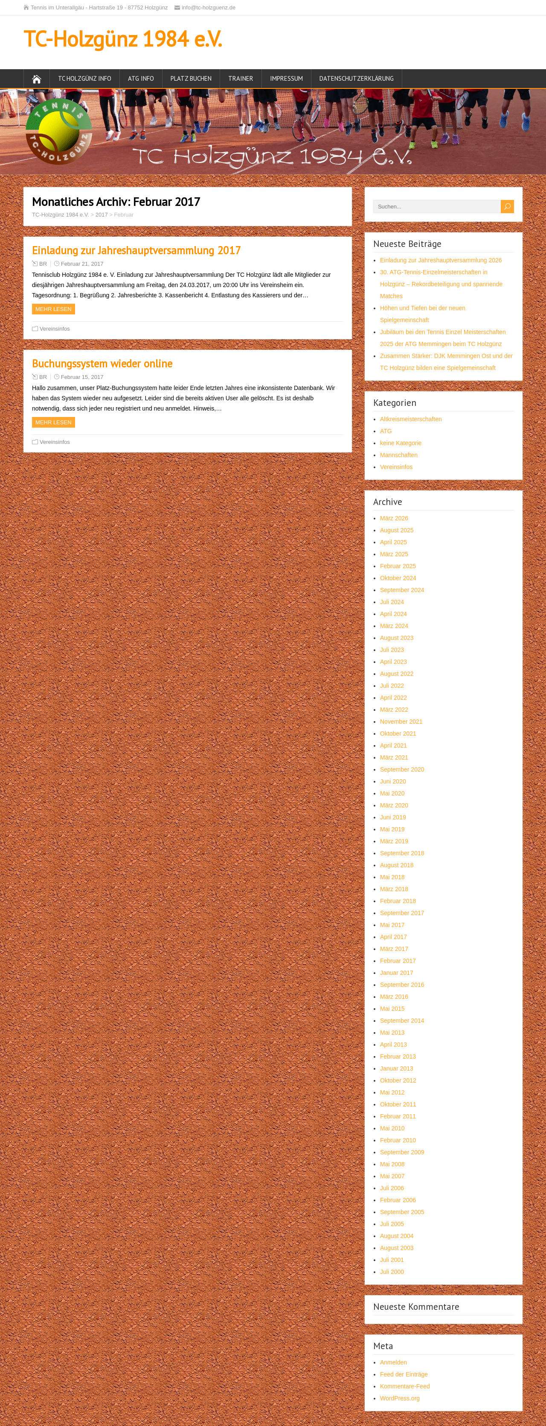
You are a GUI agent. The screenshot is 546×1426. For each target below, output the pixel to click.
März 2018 (394, 889)
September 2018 (402, 853)
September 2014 (402, 1020)
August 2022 (397, 673)
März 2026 (394, 518)
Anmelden (393, 1362)
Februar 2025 (398, 566)
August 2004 (397, 1235)
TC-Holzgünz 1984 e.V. (122, 39)
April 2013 (393, 1044)
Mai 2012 (392, 1092)
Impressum (286, 78)
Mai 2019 (392, 829)
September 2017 (402, 913)
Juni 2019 (393, 817)
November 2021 (401, 721)
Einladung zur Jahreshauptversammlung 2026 (441, 260)
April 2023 (393, 661)
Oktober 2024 (398, 578)
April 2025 (393, 542)
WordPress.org (400, 1398)
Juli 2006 (392, 1188)
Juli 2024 (392, 602)
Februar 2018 (398, 901)
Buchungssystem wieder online (102, 363)
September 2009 (402, 1152)
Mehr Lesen (53, 309)
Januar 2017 (396, 972)
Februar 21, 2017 (82, 264)
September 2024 (402, 590)
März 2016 (394, 996)
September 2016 (402, 984)
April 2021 (393, 745)
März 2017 (394, 948)
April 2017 (393, 936)
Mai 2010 (392, 1128)
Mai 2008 (392, 1164)
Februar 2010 (398, 1140)
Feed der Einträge (404, 1374)
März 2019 (394, 841)
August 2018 (397, 865)
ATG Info (141, 78)
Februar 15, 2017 (82, 377)
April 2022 (393, 697)
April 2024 (393, 613)
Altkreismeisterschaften (411, 419)
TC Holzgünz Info (84, 78)
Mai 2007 (392, 1176)
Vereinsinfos (55, 329)
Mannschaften (399, 455)
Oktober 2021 (398, 733)
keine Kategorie (400, 443)
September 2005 (402, 1212)
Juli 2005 (392, 1224)
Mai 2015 (392, 1008)
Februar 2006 (398, 1200)
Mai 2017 (392, 924)
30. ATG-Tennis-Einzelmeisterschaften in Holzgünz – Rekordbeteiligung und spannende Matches (441, 284)
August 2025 (397, 530)
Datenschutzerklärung (356, 78)
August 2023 (397, 637)
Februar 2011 (398, 1116)
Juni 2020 (393, 781)
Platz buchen (191, 78)
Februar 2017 (398, 960)
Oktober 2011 (398, 1104)
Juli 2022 (392, 685)
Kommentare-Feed (405, 1386)
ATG (386, 431)
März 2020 (394, 805)
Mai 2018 (392, 877)
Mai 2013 (392, 1032)
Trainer (240, 78)
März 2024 (394, 625)
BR (43, 264)
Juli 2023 (392, 649)
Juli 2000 (392, 1271)
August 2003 (397, 1247)
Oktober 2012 (398, 1080)
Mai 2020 (392, 793)
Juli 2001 (392, 1259)
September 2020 (402, 769)
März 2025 (394, 554)
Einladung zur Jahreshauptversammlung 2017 (136, 250)
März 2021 (394, 757)
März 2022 (394, 709)
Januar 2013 (396, 1068)
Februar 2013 (398, 1056)
